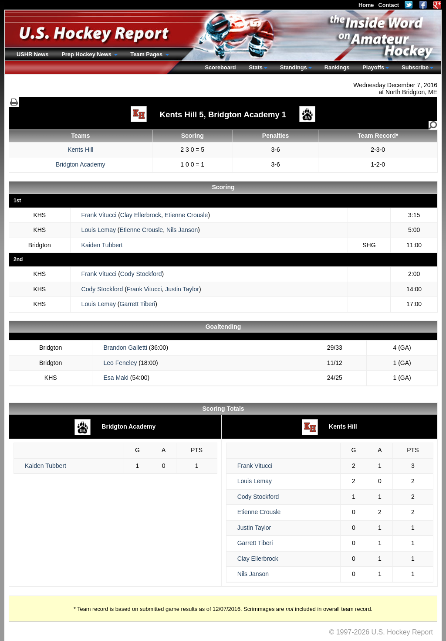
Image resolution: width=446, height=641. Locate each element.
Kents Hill (80, 149)
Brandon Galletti (125, 347)
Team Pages (147, 54)
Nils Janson (182, 229)
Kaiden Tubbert (102, 245)
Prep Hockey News (87, 54)
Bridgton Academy (80, 164)
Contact (388, 5)
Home (366, 5)
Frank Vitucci (99, 214)
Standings (293, 67)
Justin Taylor (182, 289)
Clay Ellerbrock (140, 214)
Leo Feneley (120, 362)
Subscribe (415, 67)
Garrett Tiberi (137, 303)
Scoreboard (220, 67)
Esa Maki (115, 377)
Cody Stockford (141, 273)
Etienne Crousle (186, 214)
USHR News (32, 54)
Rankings (337, 67)
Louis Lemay (98, 229)
